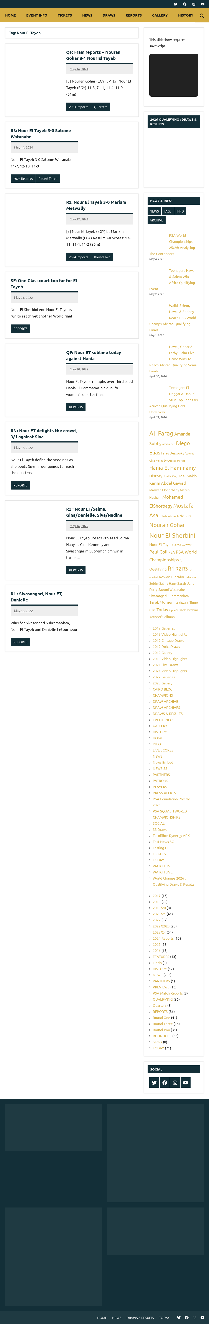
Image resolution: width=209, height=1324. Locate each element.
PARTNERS (161, 774)
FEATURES (161, 956)
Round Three (47, 178)
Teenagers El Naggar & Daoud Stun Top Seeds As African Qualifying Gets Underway (173, 399)
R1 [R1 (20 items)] (171, 568)
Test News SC (163, 841)
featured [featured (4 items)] (189, 453)
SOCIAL (159, 823)
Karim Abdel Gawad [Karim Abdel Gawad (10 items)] (167, 483)
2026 (157, 950)
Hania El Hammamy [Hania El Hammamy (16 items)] (172, 467)
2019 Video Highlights (170, 658)
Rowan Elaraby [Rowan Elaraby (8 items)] (171, 576)
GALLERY (160, 15)
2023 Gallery (162, 683)
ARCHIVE (156, 220)
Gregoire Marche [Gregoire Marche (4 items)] (176, 460)
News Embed (163, 762)
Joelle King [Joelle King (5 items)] (170, 476)
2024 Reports (78, 107)
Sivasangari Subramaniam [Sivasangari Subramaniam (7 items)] (169, 595)
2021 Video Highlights (170, 671)
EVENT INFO (36, 15)
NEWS (87, 15)
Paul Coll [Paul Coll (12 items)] (158, 551)
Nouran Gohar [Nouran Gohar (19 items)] (167, 525)
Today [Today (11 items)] (162, 609)
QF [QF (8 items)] (182, 559)
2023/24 (159, 932)
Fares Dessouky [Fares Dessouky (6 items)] (172, 453)
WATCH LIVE (163, 866)
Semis (157, 1042)
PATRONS (160, 780)
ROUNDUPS (162, 1036)
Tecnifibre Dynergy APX (171, 835)
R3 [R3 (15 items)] (185, 568)
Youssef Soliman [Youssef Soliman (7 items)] (162, 616)
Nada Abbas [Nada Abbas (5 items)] (168, 516)
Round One (161, 1017)
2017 (157, 895)
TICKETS (65, 15)
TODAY (158, 860)
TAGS (167, 211)
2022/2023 (161, 926)
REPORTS (134, 15)
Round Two (102, 257)
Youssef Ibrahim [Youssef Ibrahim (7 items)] (185, 610)
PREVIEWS (161, 987)
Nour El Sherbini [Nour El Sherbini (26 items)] (172, 535)
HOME (10, 15)
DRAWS (109, 15)
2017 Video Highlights (170, 634)
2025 (157, 944)
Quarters (100, 107)
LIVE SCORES (163, 750)
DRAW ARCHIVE (165, 701)
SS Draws (160, 829)
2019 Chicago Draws (168, 640)
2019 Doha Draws (166, 646)
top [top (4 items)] (171, 610)
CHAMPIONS (163, 695)
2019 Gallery (162, 652)
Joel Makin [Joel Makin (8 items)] (187, 475)
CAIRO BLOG (163, 689)
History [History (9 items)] (155, 475)
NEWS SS (160, 768)
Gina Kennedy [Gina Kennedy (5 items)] (157, 460)
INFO (180, 211)
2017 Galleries (164, 628)
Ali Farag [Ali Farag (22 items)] (161, 433)
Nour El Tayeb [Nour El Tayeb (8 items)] (161, 544)
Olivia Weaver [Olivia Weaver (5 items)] (182, 545)
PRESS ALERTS (164, 792)
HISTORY (188, 15)
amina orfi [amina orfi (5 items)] (168, 444)
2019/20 (159, 907)
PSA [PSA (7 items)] (171, 552)
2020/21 (159, 914)
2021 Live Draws (165, 664)
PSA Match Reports (168, 993)
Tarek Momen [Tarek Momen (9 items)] (161, 602)
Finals (157, 962)
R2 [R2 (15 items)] (178, 568)
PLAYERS (160, 786)
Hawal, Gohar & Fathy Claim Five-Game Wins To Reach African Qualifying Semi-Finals (173, 358)
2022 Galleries (164, 677)
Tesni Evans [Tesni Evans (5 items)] (181, 602)
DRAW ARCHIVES (166, 707)
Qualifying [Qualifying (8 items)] (158, 569)
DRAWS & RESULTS (168, 713)
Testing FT (161, 847)
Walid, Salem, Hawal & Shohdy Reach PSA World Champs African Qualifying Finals (172, 317)
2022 (157, 920)
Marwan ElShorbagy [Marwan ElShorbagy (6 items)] (164, 490)
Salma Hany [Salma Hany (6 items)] (167, 583)
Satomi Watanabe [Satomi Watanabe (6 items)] (171, 589)
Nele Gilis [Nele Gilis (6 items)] (184, 516)
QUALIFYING (163, 999)
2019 (157, 901)
